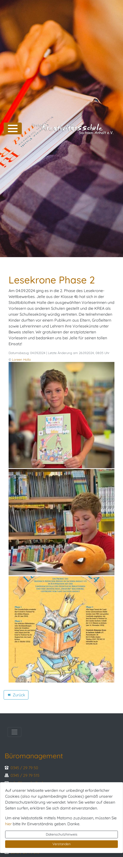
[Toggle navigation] (14, 732)
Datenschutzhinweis (61, 834)
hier (8, 823)
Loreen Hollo (21, 359)
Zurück (16, 695)
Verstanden (61, 844)
